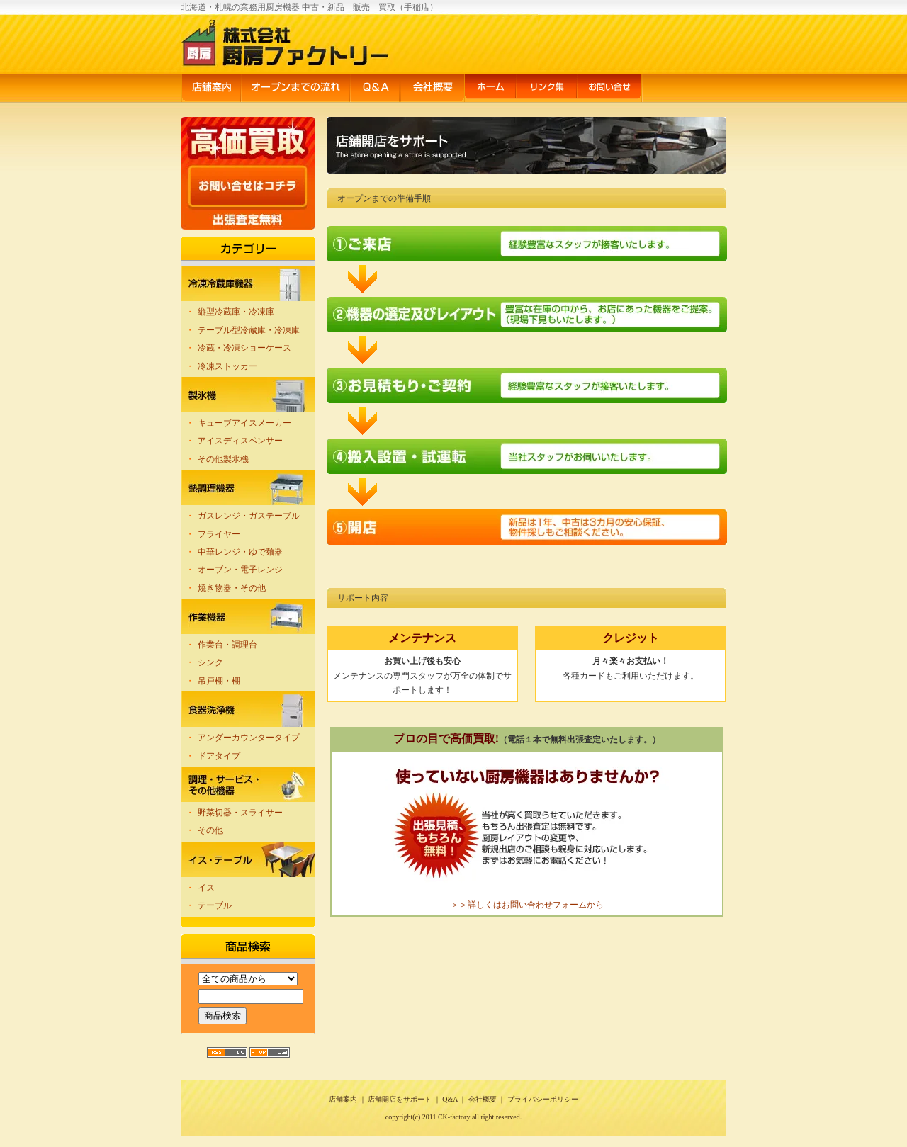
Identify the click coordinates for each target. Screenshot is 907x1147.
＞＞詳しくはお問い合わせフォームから (527, 905)
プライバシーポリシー (542, 1099)
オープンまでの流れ (295, 89)
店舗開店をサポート (400, 1099)
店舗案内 (211, 89)
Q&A (375, 89)
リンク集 (546, 89)
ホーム (490, 89)
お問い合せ (610, 89)
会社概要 (432, 89)
